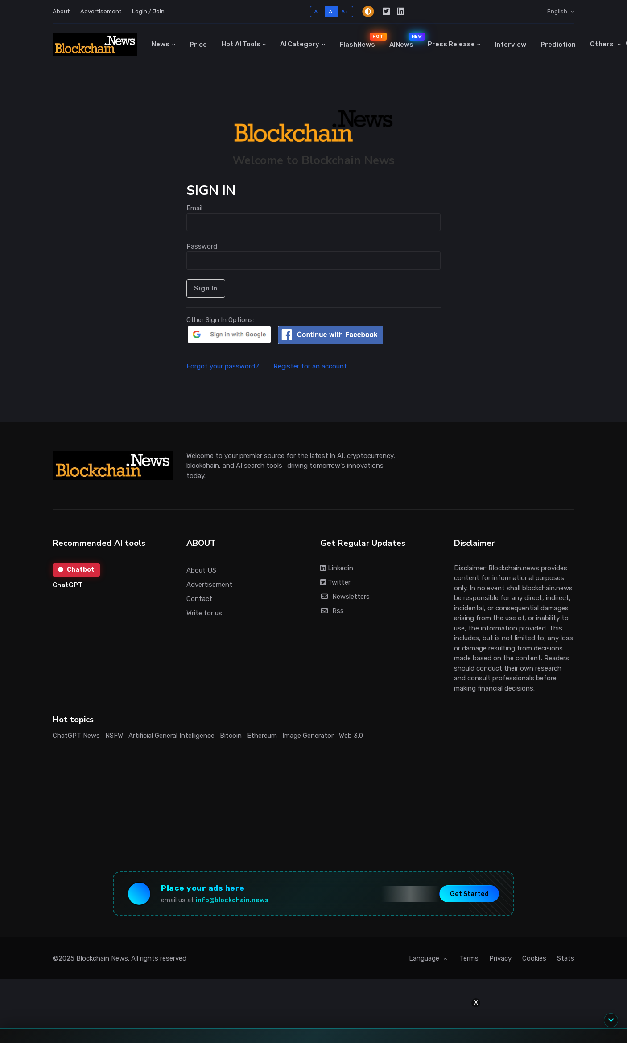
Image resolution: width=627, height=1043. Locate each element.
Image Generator (308, 736)
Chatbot (76, 569)
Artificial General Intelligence (171, 736)
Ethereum (262, 736)
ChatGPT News (76, 736)
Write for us (204, 613)
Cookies (534, 958)
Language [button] (425, 958)
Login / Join (148, 11)
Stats (565, 958)
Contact (199, 599)
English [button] (558, 11)
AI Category (299, 44)
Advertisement (100, 11)
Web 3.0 (351, 736)
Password (201, 246)
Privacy (500, 958)
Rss (332, 611)
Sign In (206, 288)
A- (317, 11)
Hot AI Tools (240, 44)
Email (194, 208)
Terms (468, 958)
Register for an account (310, 366)
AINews (405, 40)
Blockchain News (102, 958)
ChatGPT (67, 585)
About (61, 11)
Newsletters (345, 597)
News (160, 44)
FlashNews (360, 40)
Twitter (335, 582)
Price (198, 45)
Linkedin (336, 568)
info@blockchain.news (232, 900)
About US (201, 570)
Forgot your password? (229, 366)
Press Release (451, 44)
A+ (345, 11)
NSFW (114, 736)
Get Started (469, 893)
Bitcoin (231, 736)
